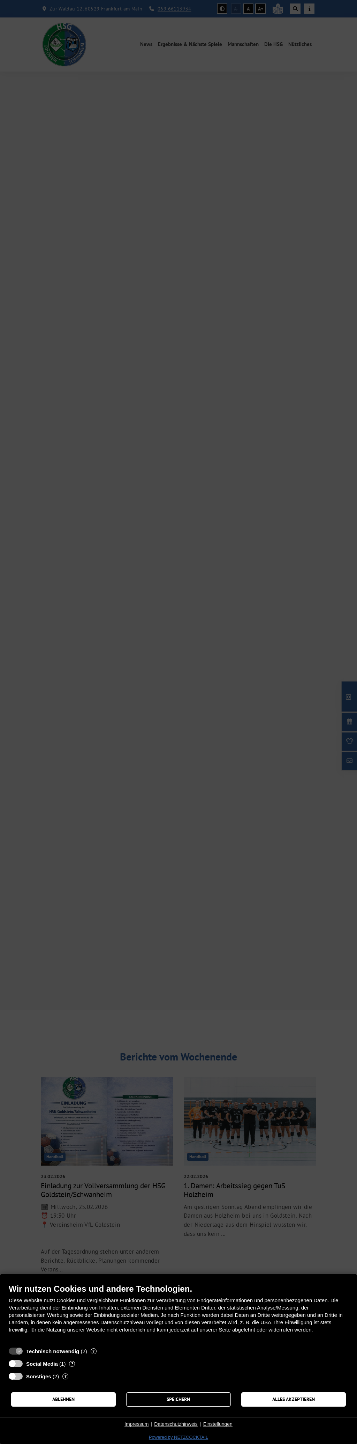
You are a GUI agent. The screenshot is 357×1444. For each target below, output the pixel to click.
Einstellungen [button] (218, 1424)
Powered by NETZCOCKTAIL (178, 1437)
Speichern (178, 1399)
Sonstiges (38, 1376)
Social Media (42, 1364)
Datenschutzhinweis (176, 1424)
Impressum (136, 1424)
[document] (178, 1313)
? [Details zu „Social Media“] (72, 1364)
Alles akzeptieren (293, 1399)
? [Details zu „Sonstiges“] (65, 1376)
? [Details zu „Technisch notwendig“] (93, 1351)
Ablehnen (63, 1399)
